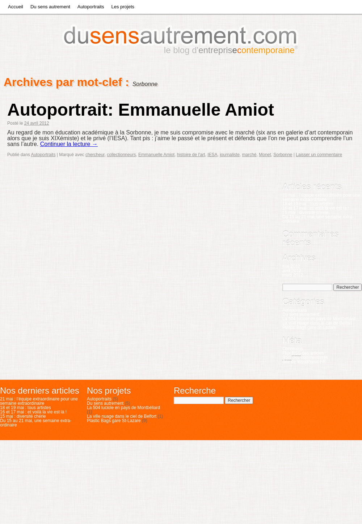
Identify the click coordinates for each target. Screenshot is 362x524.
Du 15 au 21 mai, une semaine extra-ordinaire (318, 219)
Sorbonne (282, 154)
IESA (212, 154)
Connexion (292, 348)
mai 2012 (291, 266)
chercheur (95, 154)
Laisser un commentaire (319, 154)
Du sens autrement (50, 6)
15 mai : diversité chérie (305, 212)
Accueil (15, 6)
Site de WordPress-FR (304, 361)
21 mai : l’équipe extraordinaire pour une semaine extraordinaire (321, 197)
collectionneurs (121, 154)
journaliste (230, 154)
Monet (265, 154)
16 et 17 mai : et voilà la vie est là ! (315, 208)
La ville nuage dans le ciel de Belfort (317, 323)
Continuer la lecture (69, 144)
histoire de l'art (191, 154)
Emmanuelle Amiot (156, 154)
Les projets (122, 6)
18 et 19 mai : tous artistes (307, 203)
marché (249, 154)
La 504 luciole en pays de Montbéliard (318, 318)
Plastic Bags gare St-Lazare (309, 327)
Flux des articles (303, 353)
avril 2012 (291, 270)
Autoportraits (90, 6)
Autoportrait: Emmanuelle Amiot (140, 109)
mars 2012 (292, 275)
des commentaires (305, 357)
